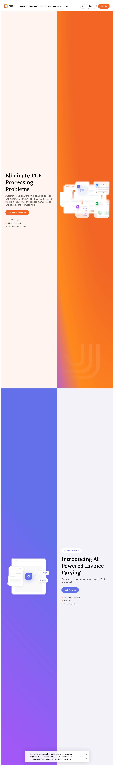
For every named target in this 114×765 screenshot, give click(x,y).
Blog (41, 6)
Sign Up (103, 6)
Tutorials (48, 6)
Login (91, 6)
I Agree (81, 756)
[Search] (82, 6)
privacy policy (48, 759)
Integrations (33, 6)
